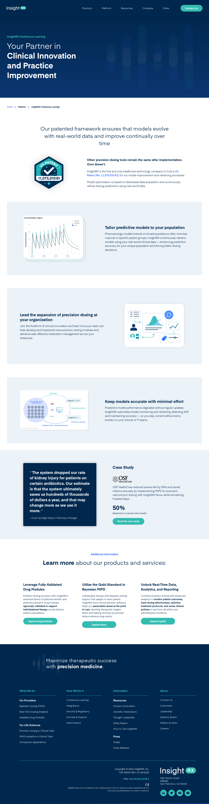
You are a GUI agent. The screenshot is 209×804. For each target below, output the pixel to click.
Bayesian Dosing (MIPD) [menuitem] (32, 706)
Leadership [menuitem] (166, 711)
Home (10, 107)
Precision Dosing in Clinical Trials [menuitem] (37, 730)
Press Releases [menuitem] (121, 747)
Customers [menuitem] (166, 705)
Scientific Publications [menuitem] (125, 711)
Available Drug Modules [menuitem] (32, 717)
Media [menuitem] (116, 742)
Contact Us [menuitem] (166, 700)
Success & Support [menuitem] (76, 717)
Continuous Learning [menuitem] (77, 700)
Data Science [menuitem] (73, 722)
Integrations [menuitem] (72, 705)
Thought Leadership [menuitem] (124, 717)
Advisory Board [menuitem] (168, 717)
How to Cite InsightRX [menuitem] (125, 728)
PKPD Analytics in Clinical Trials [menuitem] (36, 736)
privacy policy (141, 778)
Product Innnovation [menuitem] (124, 706)
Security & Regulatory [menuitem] (77, 711)
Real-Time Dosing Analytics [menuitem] (34, 711)
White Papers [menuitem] (120, 723)
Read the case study (128, 521)
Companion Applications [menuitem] (33, 742)
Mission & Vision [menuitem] (168, 722)
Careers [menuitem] (164, 728)
